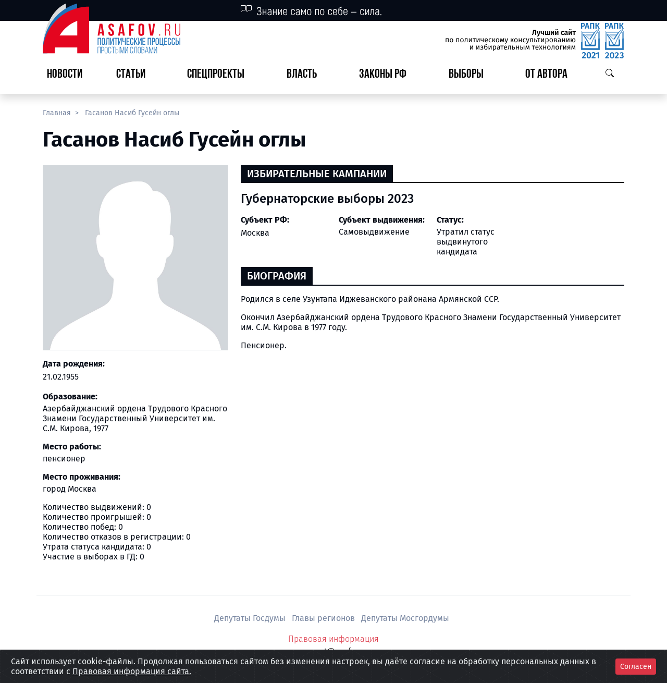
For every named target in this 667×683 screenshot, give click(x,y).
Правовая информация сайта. (131, 671)
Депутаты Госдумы (251, 618)
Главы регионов (324, 618)
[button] (135, 74)
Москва (255, 233)
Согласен (635, 666)
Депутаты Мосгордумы (405, 618)
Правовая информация (333, 639)
